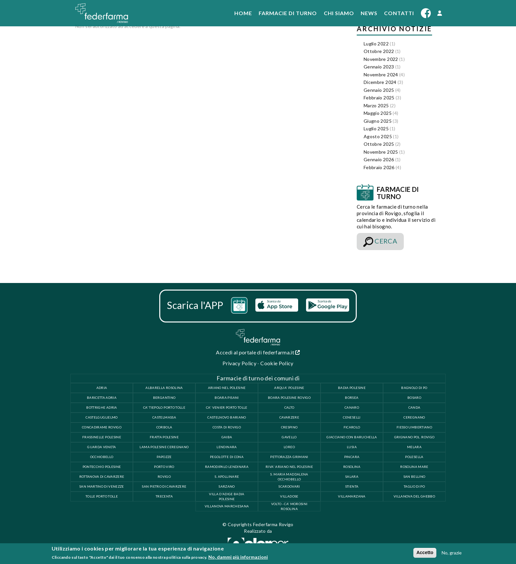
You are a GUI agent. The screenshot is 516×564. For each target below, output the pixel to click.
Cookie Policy (277, 363)
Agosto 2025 (378, 136)
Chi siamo (339, 13)
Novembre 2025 (381, 152)
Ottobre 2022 (379, 51)
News (369, 13)
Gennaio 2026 (379, 159)
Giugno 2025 (378, 121)
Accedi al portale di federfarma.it (258, 352)
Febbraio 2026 (379, 167)
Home (243, 13)
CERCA (380, 242)
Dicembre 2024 (380, 82)
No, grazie (452, 552)
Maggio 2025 (378, 113)
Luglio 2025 (376, 128)
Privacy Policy (239, 363)
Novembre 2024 (381, 74)
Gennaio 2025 (379, 90)
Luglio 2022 (376, 43)
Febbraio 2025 (379, 97)
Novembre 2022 (381, 59)
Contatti (399, 13)
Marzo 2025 (376, 105)
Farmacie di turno (288, 13)
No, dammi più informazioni (238, 557)
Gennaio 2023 (379, 66)
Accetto (424, 552)
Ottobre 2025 (379, 144)
